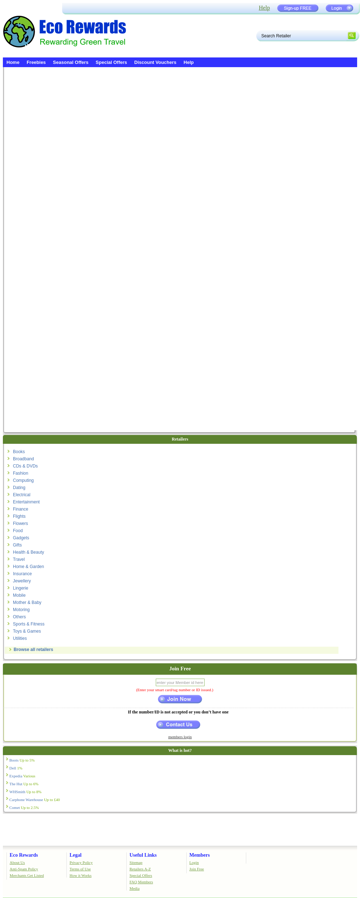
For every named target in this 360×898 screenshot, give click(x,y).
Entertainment (26, 501)
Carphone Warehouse (34, 799)
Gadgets (21, 537)
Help (264, 8)
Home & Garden (28, 566)
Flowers (20, 523)
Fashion (20, 473)
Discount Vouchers (155, 62)
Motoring (21, 609)
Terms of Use (80, 869)
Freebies (36, 62)
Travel (19, 559)
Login (194, 862)
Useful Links (143, 855)
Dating (19, 487)
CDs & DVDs (25, 466)
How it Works (81, 875)
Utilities (20, 638)
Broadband (23, 458)
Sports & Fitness (29, 624)
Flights (19, 516)
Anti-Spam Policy (24, 869)
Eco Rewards (24, 855)
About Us (17, 862)
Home (12, 62)
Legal (75, 855)
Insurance (22, 573)
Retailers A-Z (140, 869)
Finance (20, 509)
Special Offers (111, 62)
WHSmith (25, 792)
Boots (22, 760)
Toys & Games (27, 631)
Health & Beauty (28, 552)
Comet (24, 807)
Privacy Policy (81, 862)
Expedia (22, 776)
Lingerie (20, 588)
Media (135, 888)
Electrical (22, 494)
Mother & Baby (27, 602)
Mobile (19, 595)
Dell (15, 768)
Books (19, 451)
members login (180, 737)
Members (200, 855)
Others (19, 616)
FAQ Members (141, 882)
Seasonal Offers (71, 62)
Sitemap (136, 862)
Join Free (197, 869)
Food (18, 530)
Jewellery (22, 580)
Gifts (17, 545)
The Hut (23, 784)
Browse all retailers (33, 649)
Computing (23, 480)
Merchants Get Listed (27, 875)
